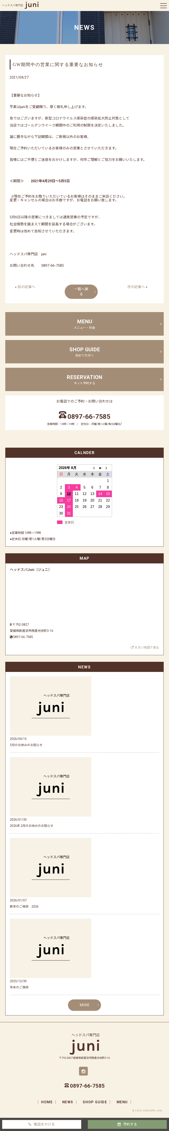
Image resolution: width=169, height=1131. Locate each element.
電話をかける (44, 1124)
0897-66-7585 (89, 416)
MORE (84, 1005)
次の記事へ (136, 287)
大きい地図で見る (145, 647)
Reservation (84, 379)
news (67, 1102)
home (47, 1102)
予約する (130, 1124)
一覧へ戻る (81, 291)
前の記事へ (26, 287)
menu (84, 324)
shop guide (84, 352)
